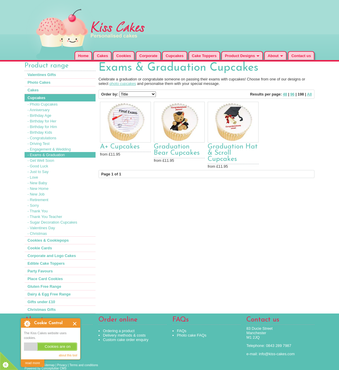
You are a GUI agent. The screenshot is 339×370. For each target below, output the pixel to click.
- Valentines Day (41, 228)
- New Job (36, 194)
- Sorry (33, 205)
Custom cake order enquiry (125, 339)
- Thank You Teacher (45, 216)
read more (32, 363)
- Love (33, 177)
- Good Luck (38, 166)
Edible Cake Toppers (46, 263)
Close (75, 324)
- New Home (38, 188)
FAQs (181, 331)
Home (83, 56)
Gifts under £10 (41, 302)
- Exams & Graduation (46, 155)
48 (285, 94)
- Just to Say (38, 171)
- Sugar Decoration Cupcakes (52, 222)
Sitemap (49, 365)
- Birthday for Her (42, 121)
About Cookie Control (27, 324)
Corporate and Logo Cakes (52, 255)
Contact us (301, 56)
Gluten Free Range (44, 286)
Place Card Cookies (45, 279)
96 (292, 94)
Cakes (102, 56)
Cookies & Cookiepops (48, 240)
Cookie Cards (40, 248)
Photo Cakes (39, 82)
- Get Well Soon (41, 160)
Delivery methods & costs (124, 335)
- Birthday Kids (40, 132)
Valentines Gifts (42, 74)
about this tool (68, 355)
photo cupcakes (122, 83)
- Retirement (38, 200)
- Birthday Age (39, 115)
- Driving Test (38, 143)
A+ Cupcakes (120, 146)
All (309, 94)
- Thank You (38, 211)
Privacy (62, 365)
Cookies (123, 56)
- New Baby (37, 183)
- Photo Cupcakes (43, 104)
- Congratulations (42, 138)
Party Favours (40, 271)
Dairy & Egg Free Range (49, 294)
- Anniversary (39, 110)
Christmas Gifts (42, 309)
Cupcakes (174, 56)
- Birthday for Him (42, 127)
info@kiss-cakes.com (277, 354)
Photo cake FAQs (191, 335)
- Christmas (37, 233)
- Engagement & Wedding (49, 149)
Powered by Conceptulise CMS (46, 368)
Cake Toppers (204, 56)
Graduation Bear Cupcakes (177, 149)
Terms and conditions (84, 365)
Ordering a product (119, 331)
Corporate (148, 56)
